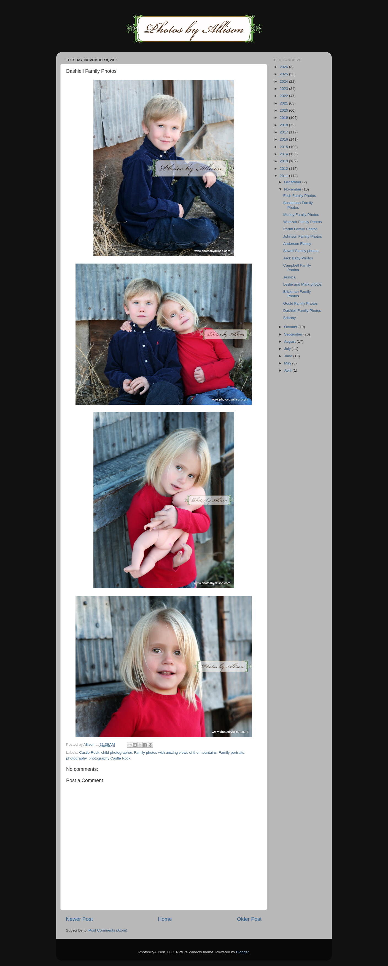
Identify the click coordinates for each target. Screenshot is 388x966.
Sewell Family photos (301, 251)
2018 (284, 125)
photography (76, 758)
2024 (284, 81)
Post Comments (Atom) (108, 930)
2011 (284, 176)
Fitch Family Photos (299, 196)
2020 (284, 110)
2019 (284, 118)
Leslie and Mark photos (302, 284)
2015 (284, 147)
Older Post (249, 919)
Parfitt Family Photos (300, 229)
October (291, 327)
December (293, 182)
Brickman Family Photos (297, 293)
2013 (284, 161)
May (288, 363)
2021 (284, 103)
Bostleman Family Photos (298, 205)
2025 (284, 74)
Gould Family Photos (300, 303)
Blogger (242, 952)
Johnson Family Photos (302, 236)
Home (165, 919)
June (288, 356)
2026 (284, 67)
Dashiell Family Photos (302, 310)
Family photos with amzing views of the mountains (175, 752)
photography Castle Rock (110, 758)
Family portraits (231, 752)
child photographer (116, 752)
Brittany (289, 318)
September (293, 334)
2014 (284, 154)
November (293, 189)
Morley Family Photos (301, 215)
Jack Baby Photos (298, 258)
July (288, 349)
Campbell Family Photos (297, 267)
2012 (284, 169)
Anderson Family (297, 244)
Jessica (289, 277)
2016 (284, 139)
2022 (284, 96)
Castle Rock (89, 752)
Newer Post (79, 919)
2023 (284, 89)
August (290, 341)
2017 (284, 132)
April (288, 370)
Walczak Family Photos (302, 222)
